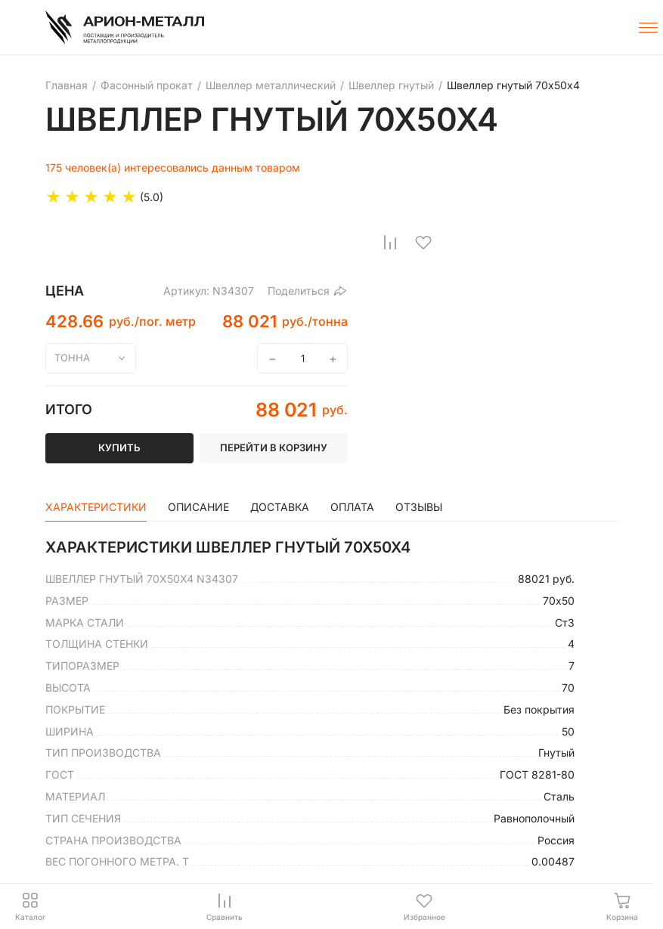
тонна (72, 357)
